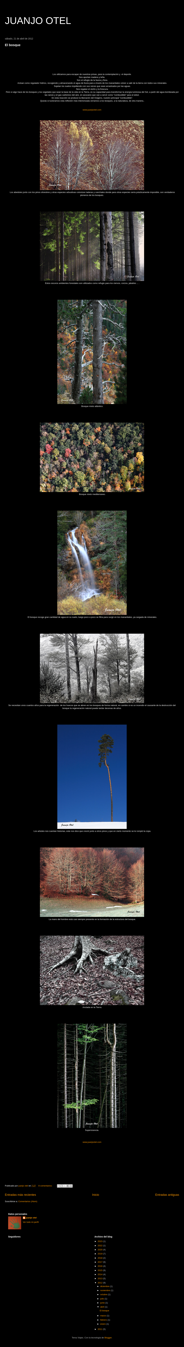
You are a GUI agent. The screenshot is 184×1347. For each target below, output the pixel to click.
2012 (100, 1282)
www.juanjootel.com (92, 110)
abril (102, 1307)
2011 (100, 1329)
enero (103, 1324)
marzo (103, 1315)
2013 (100, 1278)
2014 (100, 1274)
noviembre (105, 1290)
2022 (100, 1245)
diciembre (105, 1286)
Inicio (95, 1194)
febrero (104, 1320)
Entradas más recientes (20, 1194)
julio (102, 1298)
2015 (100, 1270)
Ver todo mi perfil (31, 1222)
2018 (100, 1258)
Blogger (108, 1337)
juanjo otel (31, 1217)
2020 (100, 1249)
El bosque (13, 45)
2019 (100, 1253)
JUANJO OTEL (38, 20)
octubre (104, 1294)
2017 (100, 1262)
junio (102, 1303)
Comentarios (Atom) (27, 1201)
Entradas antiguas (167, 1194)
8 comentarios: (45, 1186)
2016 (100, 1266)
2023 (100, 1241)
